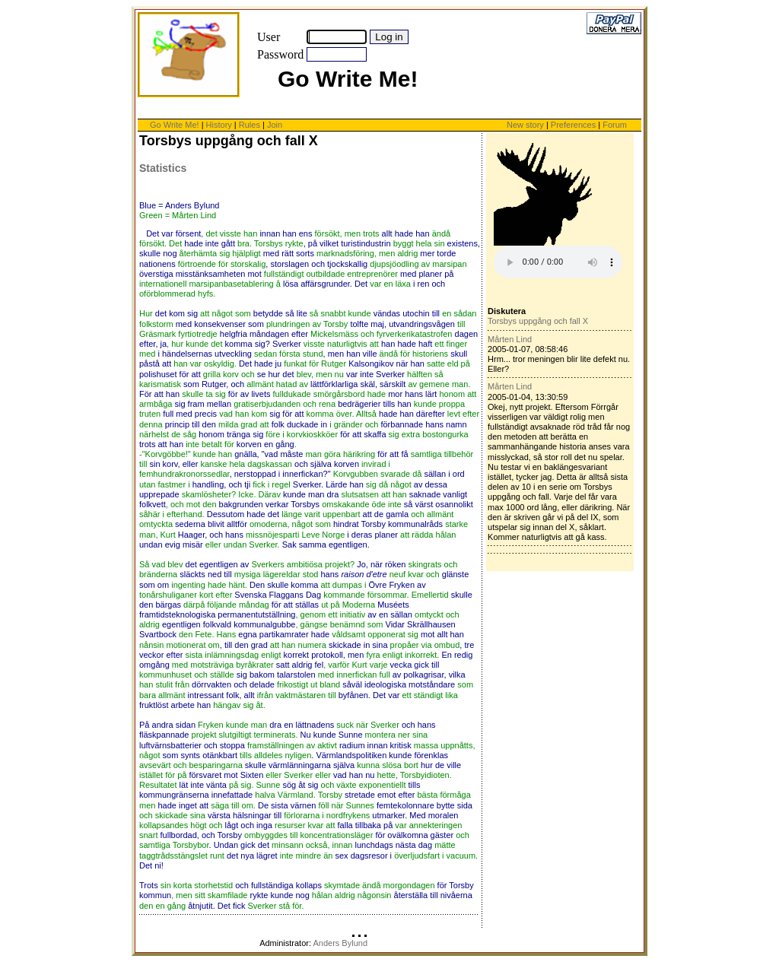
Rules (249, 124)
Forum (615, 124)
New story (525, 124)
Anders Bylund (340, 943)
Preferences (574, 124)
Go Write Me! (174, 124)
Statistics (162, 168)
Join (274, 124)
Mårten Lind (510, 339)
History (219, 124)
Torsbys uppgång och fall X (538, 320)
